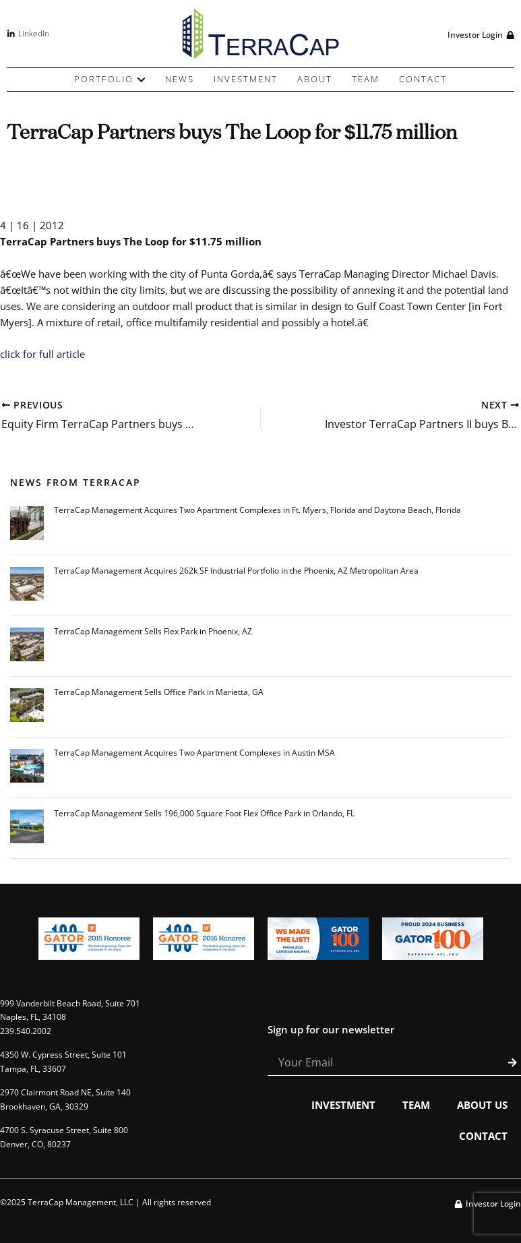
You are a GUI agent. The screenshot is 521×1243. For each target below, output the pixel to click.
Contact (483, 1136)
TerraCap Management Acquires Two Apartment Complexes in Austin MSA (194, 752)
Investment (343, 1105)
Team (416, 1105)
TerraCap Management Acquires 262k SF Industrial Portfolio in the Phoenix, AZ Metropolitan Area (236, 570)
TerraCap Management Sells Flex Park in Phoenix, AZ (153, 631)
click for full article (42, 354)
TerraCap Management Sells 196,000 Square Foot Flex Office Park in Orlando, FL (204, 813)
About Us (482, 1105)
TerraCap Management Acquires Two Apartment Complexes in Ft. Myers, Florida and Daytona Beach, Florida (257, 510)
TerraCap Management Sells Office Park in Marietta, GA (159, 692)
